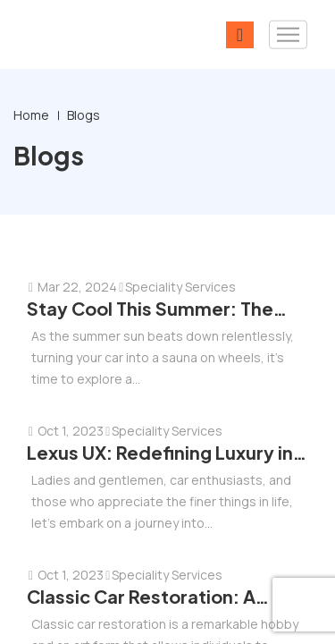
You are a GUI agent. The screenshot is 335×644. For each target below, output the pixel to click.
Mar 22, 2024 (72, 286)
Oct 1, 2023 (65, 430)
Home (31, 114)
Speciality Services (176, 286)
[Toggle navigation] (288, 34)
